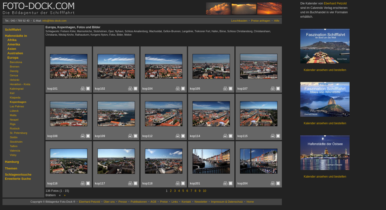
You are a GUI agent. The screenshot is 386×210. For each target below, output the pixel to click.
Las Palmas (17, 106)
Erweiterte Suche (18, 179)
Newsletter (200, 201)
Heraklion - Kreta (20, 84)
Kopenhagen (18, 101)
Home (250, 201)
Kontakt (186, 201)
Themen (11, 168)
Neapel (14, 119)
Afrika (11, 40)
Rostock (15, 128)
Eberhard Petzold (89, 201)
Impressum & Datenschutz (227, 201)
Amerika (13, 44)
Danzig (14, 71)
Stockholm (16, 141)
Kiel (12, 93)
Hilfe (276, 20)
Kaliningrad (16, 88)
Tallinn (13, 146)
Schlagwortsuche (18, 174)
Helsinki (14, 79)
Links (175, 201)
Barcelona (16, 62)
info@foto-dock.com (54, 20)
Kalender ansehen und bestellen (325, 70)
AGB (153, 201)
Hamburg (12, 162)
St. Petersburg (18, 132)
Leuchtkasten (239, 20)
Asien (11, 49)
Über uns (109, 201)
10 (204, 191)
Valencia (15, 150)
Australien (15, 53)
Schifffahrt (13, 29)
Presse (122, 201)
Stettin (13, 137)
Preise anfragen (260, 20)
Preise (164, 201)
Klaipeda (15, 97)
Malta (13, 115)
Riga (13, 124)
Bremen (14, 66)
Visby (13, 155)
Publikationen (139, 201)
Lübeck (14, 110)
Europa (12, 57)
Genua (14, 75)
